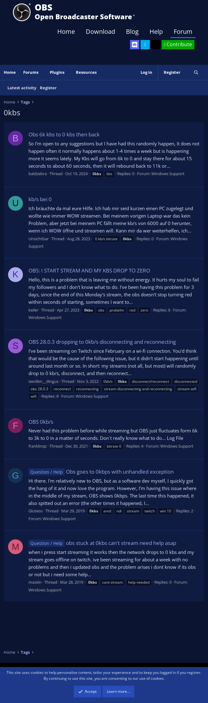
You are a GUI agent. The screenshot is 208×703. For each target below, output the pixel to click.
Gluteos (35, 511)
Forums (30, 72)
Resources (86, 72)
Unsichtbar (38, 238)
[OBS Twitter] (145, 44)
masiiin (34, 582)
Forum (183, 31)
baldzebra (37, 173)
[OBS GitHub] (155, 44)
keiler (33, 310)
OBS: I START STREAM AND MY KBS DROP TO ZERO (89, 270)
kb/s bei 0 (40, 199)
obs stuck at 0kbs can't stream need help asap (102, 542)
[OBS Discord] (134, 44)
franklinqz (37, 446)
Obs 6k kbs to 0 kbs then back (64, 134)
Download (100, 31)
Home (66, 31)
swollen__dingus (43, 381)
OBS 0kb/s (40, 421)
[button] (42, 72)
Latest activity (21, 88)
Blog (132, 31)
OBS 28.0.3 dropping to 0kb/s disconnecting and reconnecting (102, 341)
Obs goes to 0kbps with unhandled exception (101, 471)
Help (156, 31)
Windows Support (167, 173)
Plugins (57, 72)
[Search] (196, 72)
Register (48, 88)
